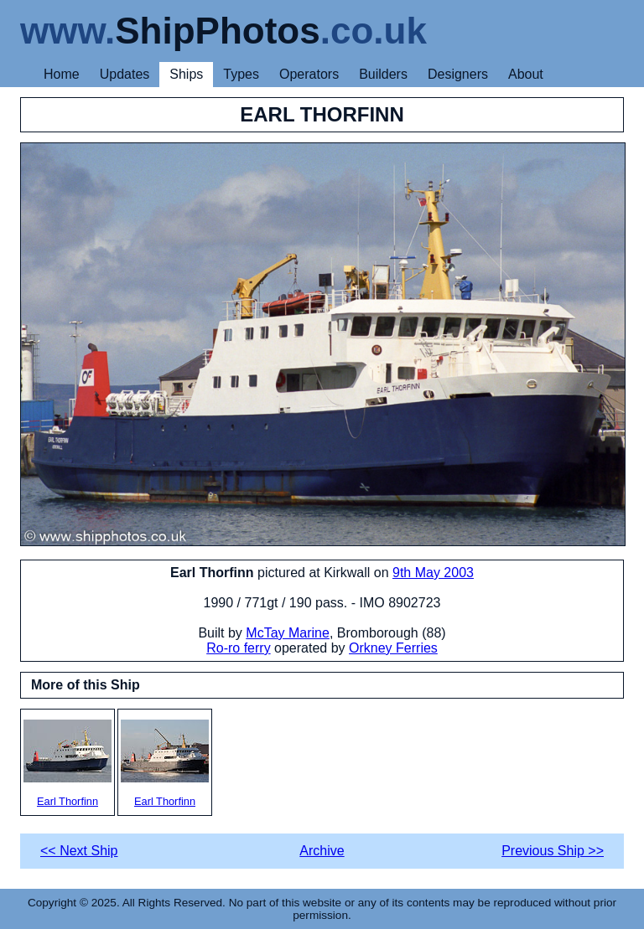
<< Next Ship (79, 851)
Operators (309, 74)
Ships (186, 74)
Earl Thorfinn (67, 764)
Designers (458, 74)
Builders (383, 74)
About (525, 74)
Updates (125, 74)
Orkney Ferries (393, 648)
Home (62, 74)
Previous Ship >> (552, 851)
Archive (321, 851)
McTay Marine (288, 633)
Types (241, 74)
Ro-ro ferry (238, 648)
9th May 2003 (433, 572)
